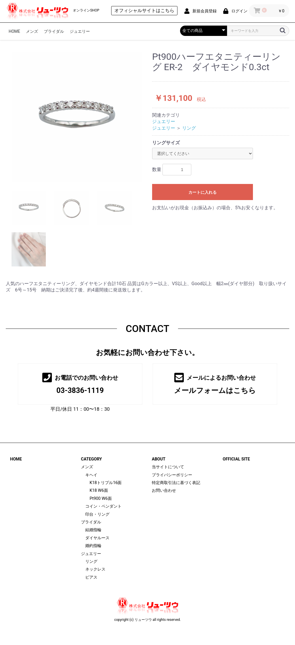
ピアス (91, 577)
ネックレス (95, 569)
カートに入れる (202, 192)
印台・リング (97, 514)
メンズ (32, 31)
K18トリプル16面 (106, 482)
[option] (77, 117)
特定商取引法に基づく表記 (176, 482)
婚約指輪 (93, 545)
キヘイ (91, 475)
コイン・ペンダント (103, 506)
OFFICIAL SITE (236, 459)
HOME (14, 31)
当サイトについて (168, 466)
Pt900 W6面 (101, 498)
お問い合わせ (164, 490)
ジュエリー (80, 31)
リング (189, 128)
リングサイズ (166, 142)
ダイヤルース (97, 537)
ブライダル (54, 31)
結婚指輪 (93, 529)
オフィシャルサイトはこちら (144, 10)
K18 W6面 (99, 490)
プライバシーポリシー (172, 475)
